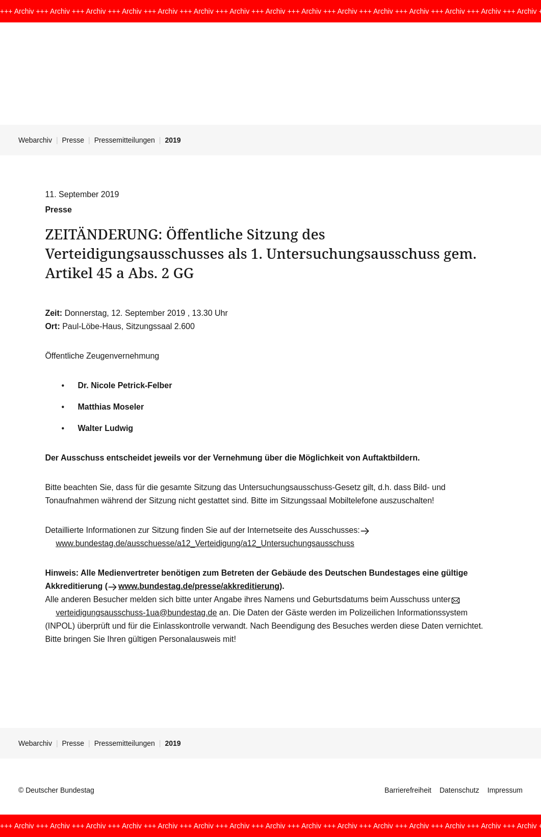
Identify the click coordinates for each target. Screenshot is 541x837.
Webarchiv (35, 140)
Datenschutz (459, 790)
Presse (73, 140)
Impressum (505, 790)
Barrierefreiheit (407, 790)
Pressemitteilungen (124, 140)
